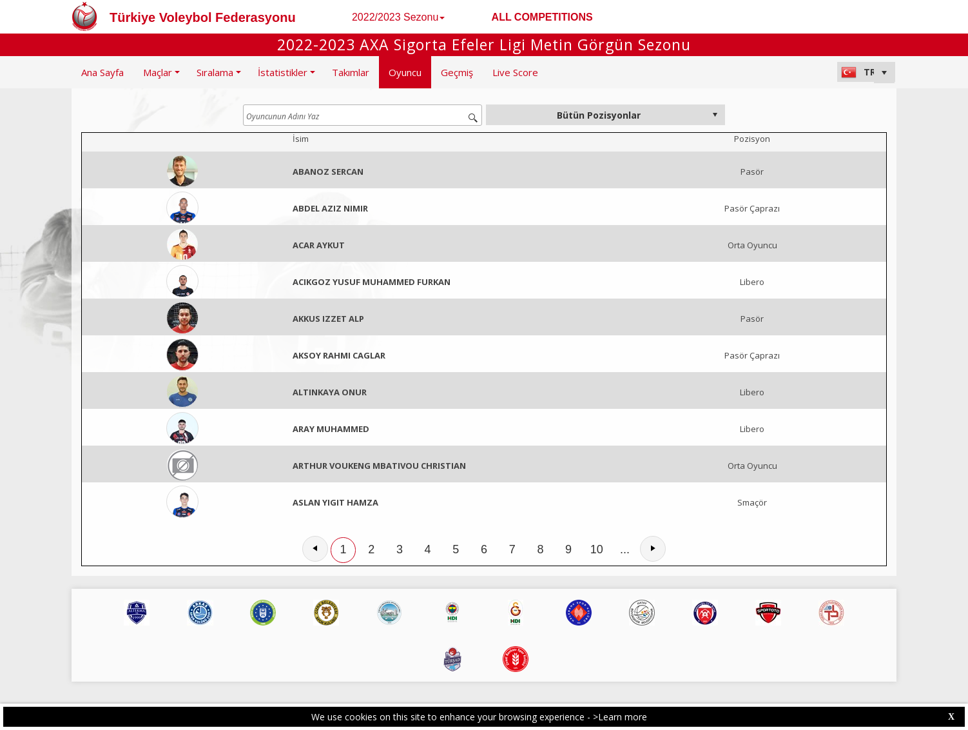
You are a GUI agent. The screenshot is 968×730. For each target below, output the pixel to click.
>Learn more (620, 717)
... (625, 549)
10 (596, 549)
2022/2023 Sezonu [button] (398, 17)
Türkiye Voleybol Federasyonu (203, 17)
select (714, 114)
